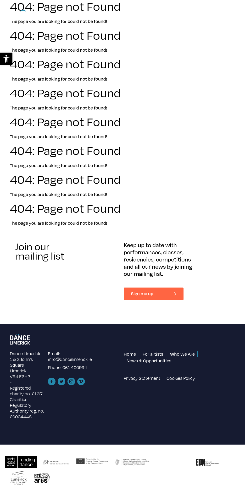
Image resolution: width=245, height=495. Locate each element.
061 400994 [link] (74, 367)
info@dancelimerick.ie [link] (70, 359)
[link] (6, 59)
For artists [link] (153, 354)
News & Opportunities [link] (149, 361)
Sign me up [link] (142, 293)
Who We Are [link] (182, 354)
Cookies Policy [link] (181, 378)
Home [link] (130, 354)
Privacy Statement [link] (142, 378)
